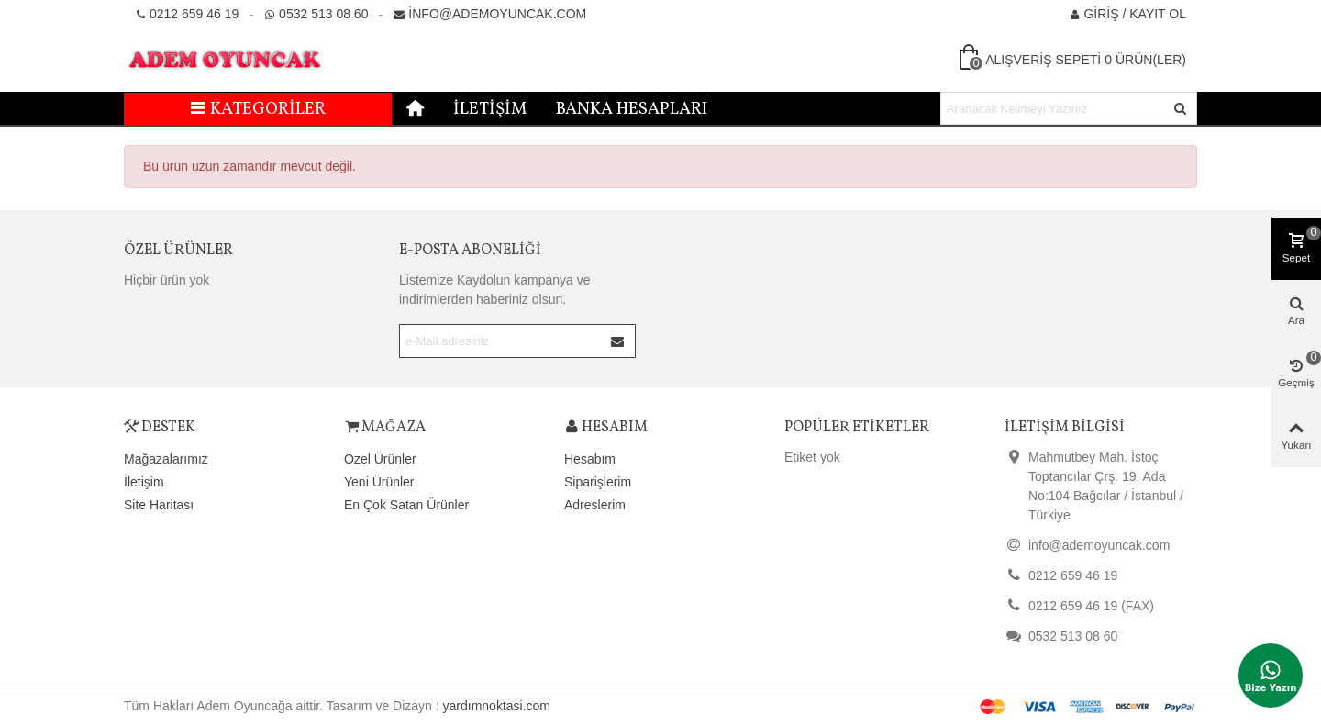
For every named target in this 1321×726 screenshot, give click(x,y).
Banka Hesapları (631, 109)
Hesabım (590, 459)
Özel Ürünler (178, 250)
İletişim (490, 109)
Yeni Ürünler (379, 482)
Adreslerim (595, 504)
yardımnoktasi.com (496, 705)
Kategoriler (258, 109)
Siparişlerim (597, 482)
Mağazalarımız (166, 459)
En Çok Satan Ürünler (406, 504)
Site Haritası (159, 504)
